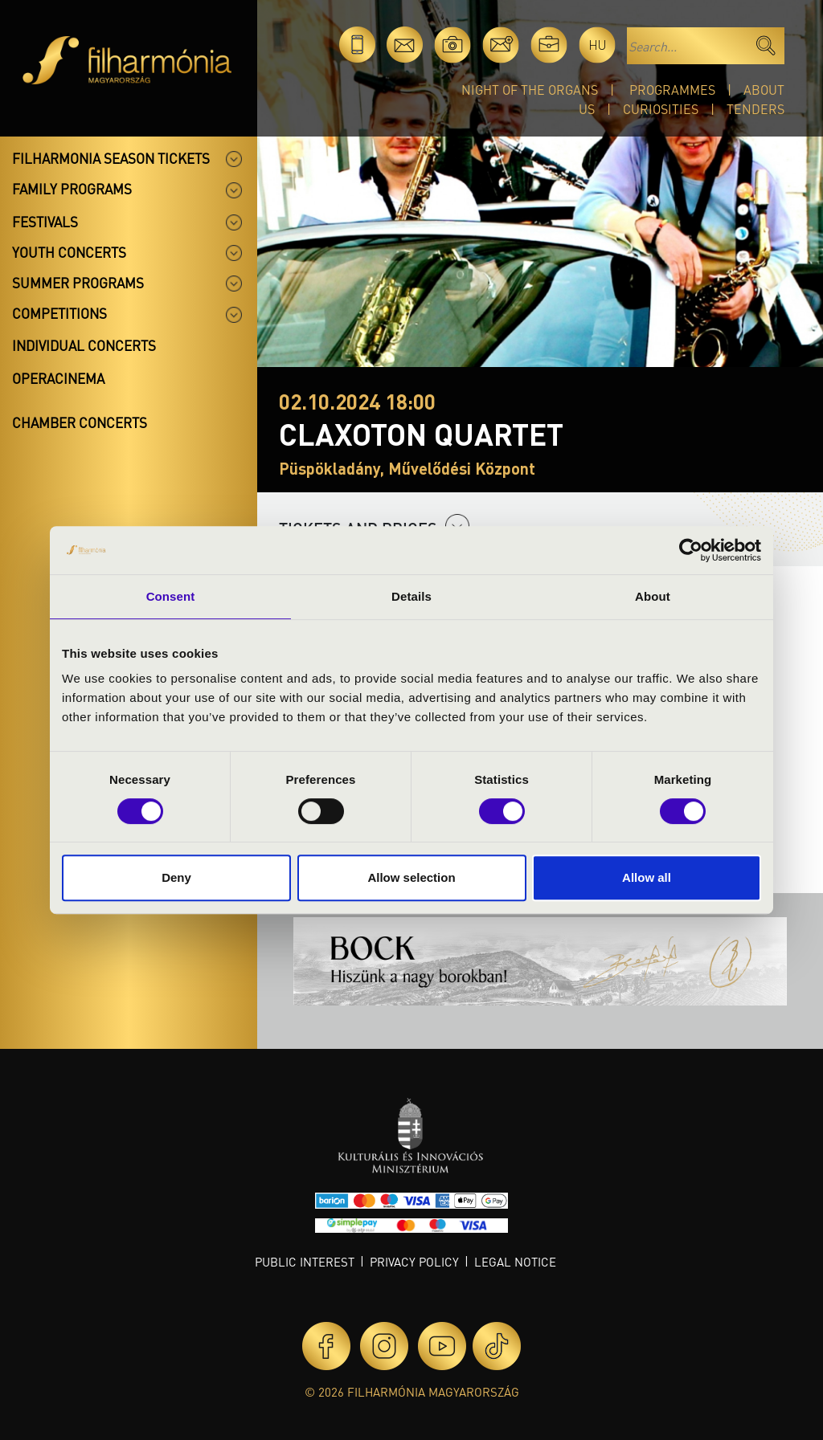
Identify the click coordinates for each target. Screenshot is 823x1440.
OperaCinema (58, 378)
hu (597, 44)
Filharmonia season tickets (111, 158)
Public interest (304, 1262)
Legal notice (515, 1262)
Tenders (755, 108)
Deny (176, 877)
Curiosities (660, 108)
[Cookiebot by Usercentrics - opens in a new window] (690, 550)
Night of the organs (529, 89)
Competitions (59, 313)
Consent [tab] (170, 596)
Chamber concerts (79, 422)
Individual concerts (84, 345)
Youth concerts (69, 252)
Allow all (646, 877)
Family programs (72, 189)
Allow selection (411, 877)
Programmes (672, 89)
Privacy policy (414, 1262)
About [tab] (652, 596)
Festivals (45, 221)
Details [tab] (411, 596)
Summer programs (78, 283)
